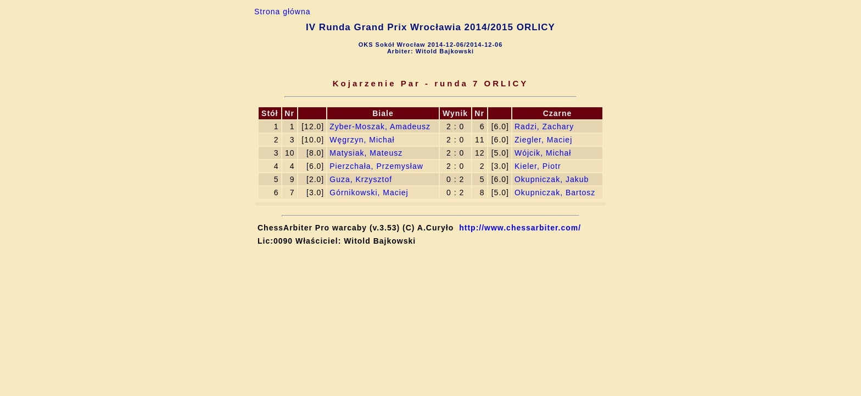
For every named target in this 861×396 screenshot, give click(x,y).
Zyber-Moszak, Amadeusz (380, 126)
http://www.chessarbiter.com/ (520, 227)
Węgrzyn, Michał (361, 139)
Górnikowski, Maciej (368, 192)
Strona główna (282, 11)
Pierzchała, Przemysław (376, 166)
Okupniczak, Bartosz (555, 192)
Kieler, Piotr (538, 166)
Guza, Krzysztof (360, 179)
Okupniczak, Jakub (552, 179)
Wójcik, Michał (543, 152)
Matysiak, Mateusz (365, 152)
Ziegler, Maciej (543, 139)
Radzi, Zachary (544, 126)
